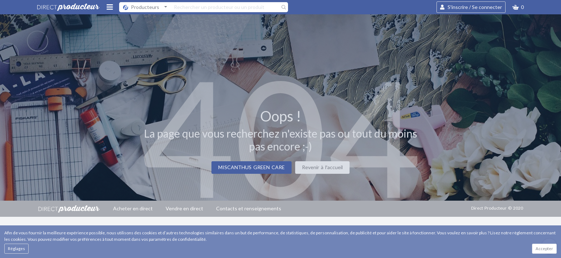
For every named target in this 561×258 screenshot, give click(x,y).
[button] (518, 7)
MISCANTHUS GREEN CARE (251, 167)
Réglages (16, 248)
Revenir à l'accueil (322, 167)
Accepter (544, 248)
